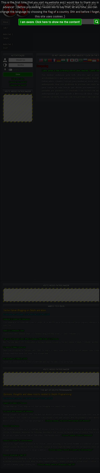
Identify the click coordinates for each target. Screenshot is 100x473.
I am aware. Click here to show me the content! (50, 22)
